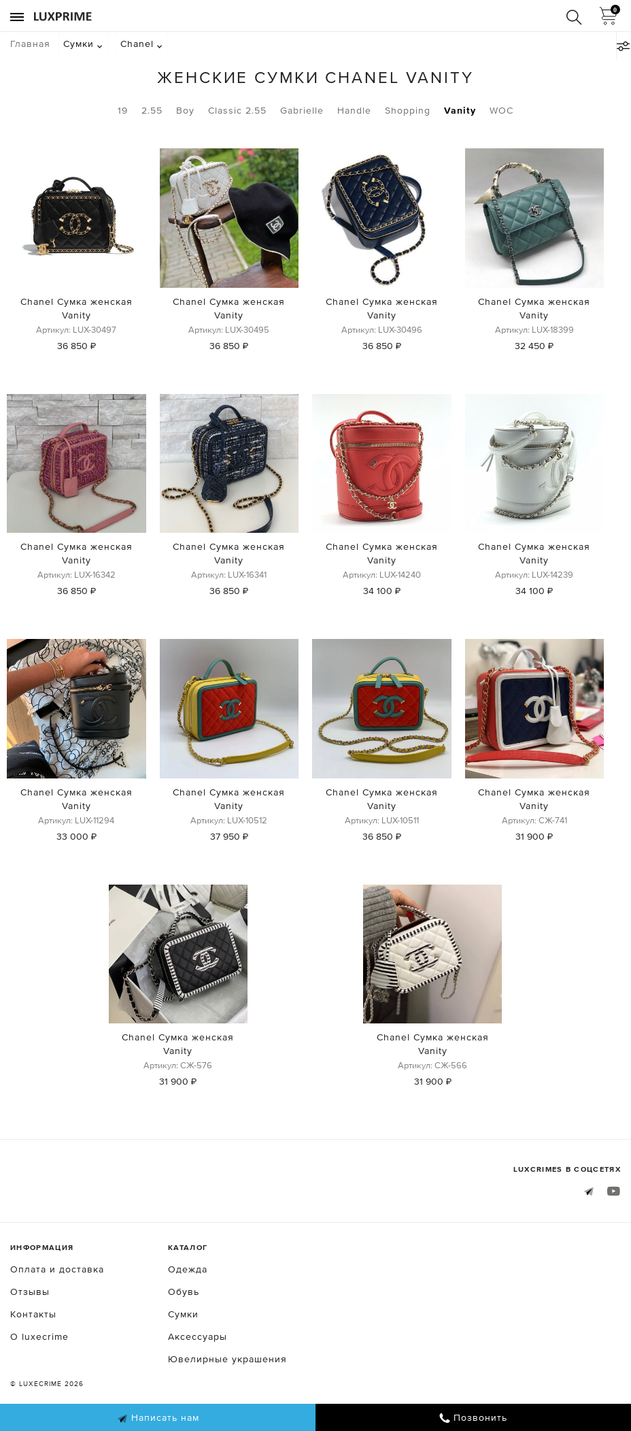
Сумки (78, 43)
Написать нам (158, 1418)
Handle (354, 110)
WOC (501, 110)
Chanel (137, 43)
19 (123, 110)
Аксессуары (197, 1336)
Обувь (183, 1291)
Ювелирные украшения (227, 1358)
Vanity (460, 110)
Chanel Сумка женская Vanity (76, 308)
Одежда (187, 1269)
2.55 (152, 110)
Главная (30, 43)
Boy (185, 110)
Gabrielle (302, 110)
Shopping (407, 110)
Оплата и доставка (57, 1269)
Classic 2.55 (237, 110)
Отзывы (30, 1291)
